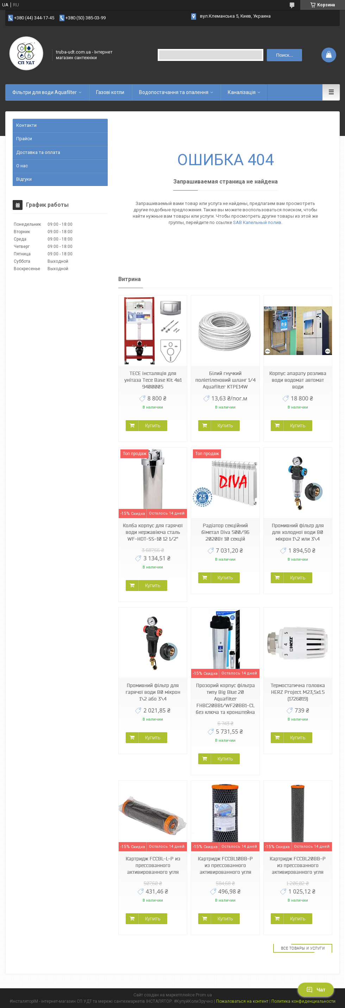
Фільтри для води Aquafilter (44, 92)
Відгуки (24, 179)
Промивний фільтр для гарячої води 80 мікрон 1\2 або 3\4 (153, 692)
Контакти (26, 125)
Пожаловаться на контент (242, 1001)
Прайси (24, 138)
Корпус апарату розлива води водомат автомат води (297, 380)
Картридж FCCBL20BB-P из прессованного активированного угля (298, 865)
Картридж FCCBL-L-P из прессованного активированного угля (153, 865)
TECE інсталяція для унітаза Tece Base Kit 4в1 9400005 (153, 380)
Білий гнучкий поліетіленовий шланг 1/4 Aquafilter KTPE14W (225, 380)
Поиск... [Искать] (284, 55)
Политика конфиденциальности (303, 1001)
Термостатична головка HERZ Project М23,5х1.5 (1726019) (298, 692)
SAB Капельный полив (257, 222)
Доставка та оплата (38, 152)
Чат (315, 990)
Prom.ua (204, 995)
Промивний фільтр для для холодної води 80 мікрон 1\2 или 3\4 (298, 532)
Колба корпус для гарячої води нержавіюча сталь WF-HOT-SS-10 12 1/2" (153, 532)
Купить (152, 425)
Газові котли (110, 92)
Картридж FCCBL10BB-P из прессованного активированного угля (225, 865)
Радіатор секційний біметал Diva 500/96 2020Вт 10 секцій (225, 532)
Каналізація (242, 92)
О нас (22, 165)
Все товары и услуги (303, 948)
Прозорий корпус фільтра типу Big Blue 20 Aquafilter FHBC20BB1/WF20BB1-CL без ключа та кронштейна (225, 699)
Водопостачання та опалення (173, 92)
